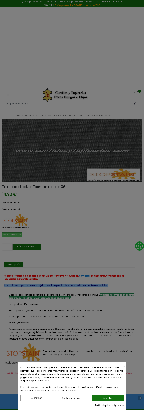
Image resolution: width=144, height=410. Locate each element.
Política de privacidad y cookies (109, 405)
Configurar (36, 398)
